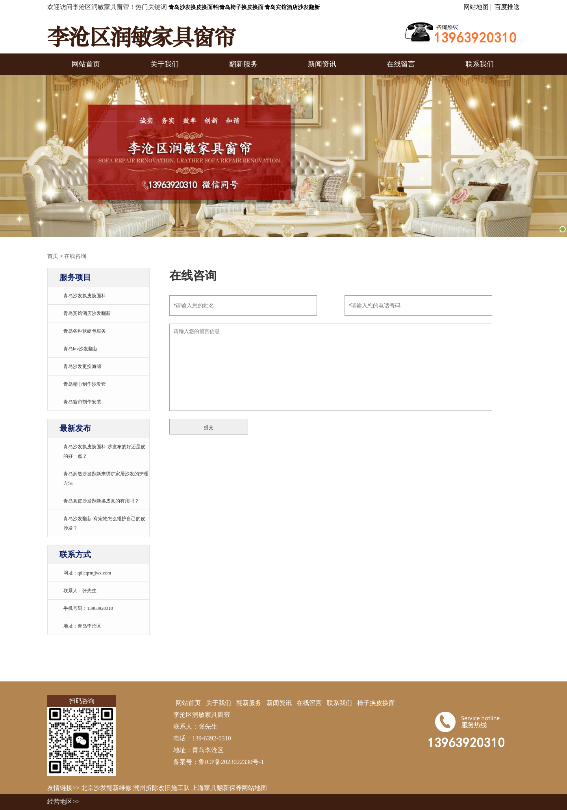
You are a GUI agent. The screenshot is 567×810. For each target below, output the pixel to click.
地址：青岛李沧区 (82, 626)
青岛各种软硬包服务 (84, 331)
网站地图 (476, 7)
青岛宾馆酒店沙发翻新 (87, 313)
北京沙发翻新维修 (106, 787)
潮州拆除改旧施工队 (161, 787)
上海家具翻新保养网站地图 (229, 787)
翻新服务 (243, 64)
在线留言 (401, 64)
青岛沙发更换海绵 (82, 366)
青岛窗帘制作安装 (82, 402)
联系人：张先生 (79, 590)
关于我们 (164, 64)
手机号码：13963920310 (88, 608)
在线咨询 (75, 256)
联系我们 (479, 64)
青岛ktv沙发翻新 (80, 349)
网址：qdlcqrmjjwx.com (87, 573)
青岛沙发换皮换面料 (84, 295)
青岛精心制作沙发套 (84, 384)
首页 (52, 256)
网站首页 (86, 64)
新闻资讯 (322, 64)
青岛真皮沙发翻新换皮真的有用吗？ (101, 501)
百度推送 (507, 7)
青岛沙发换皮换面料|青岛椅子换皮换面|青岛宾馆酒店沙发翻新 (244, 7)
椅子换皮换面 (376, 703)
